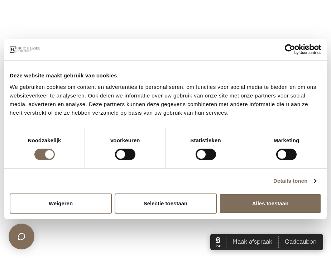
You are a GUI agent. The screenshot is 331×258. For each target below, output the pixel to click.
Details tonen (290, 181)
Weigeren (61, 203)
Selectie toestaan (166, 203)
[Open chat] (21, 236)
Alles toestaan (270, 203)
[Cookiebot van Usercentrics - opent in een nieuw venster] (290, 49)
